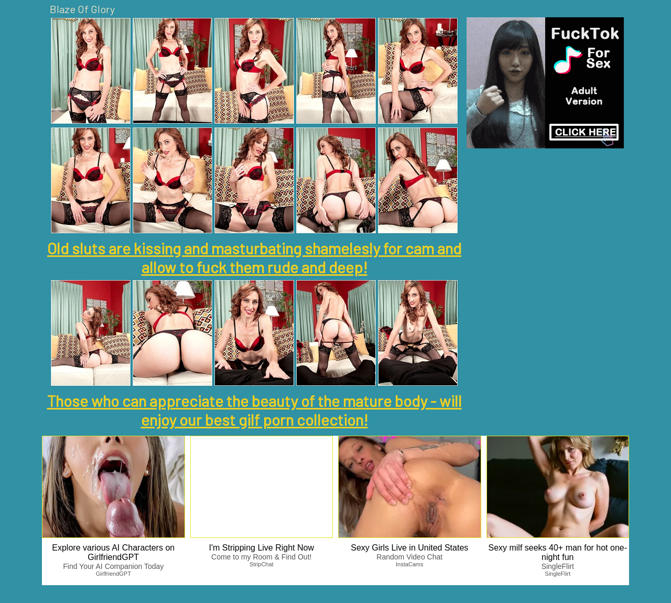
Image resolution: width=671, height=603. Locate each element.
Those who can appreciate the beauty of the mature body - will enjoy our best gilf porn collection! (254, 410)
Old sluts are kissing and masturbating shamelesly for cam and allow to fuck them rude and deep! (254, 257)
